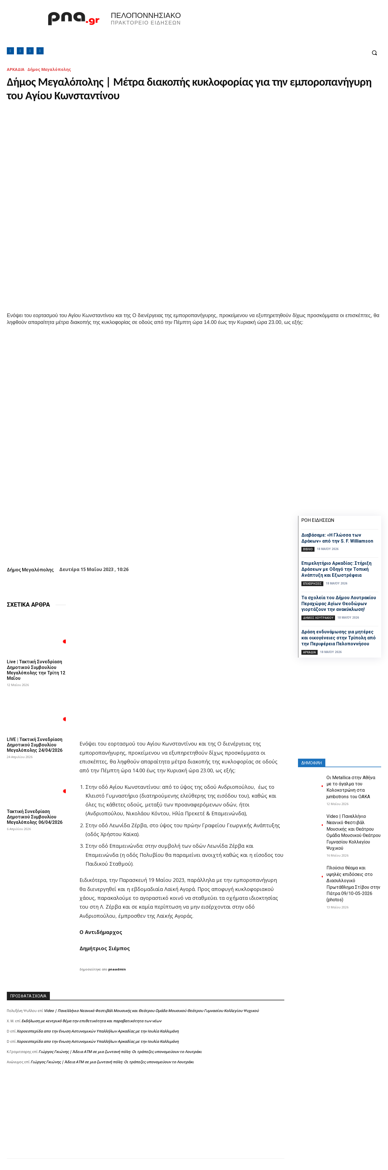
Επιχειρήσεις (312, 584)
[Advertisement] (145, 1118)
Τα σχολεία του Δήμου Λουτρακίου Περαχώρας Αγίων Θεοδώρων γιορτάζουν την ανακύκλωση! (338, 603)
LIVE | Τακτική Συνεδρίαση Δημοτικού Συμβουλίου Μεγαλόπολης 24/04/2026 (34, 744)
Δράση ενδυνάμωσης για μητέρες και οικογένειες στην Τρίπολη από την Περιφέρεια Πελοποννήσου (338, 637)
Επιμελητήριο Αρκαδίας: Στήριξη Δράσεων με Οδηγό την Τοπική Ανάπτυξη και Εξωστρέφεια (336, 569)
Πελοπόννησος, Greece (273, 27)
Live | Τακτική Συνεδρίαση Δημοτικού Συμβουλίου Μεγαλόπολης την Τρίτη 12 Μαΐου (36, 670)
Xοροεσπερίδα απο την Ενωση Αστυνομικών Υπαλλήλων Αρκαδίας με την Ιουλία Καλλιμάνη (98, 1031)
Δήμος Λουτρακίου (318, 618)
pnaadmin (117, 969)
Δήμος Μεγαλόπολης (49, 69)
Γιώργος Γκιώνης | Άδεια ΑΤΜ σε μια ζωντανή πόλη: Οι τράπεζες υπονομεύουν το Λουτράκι (120, 1051)
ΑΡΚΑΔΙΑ (15, 69)
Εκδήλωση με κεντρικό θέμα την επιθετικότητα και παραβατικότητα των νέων (91, 1020)
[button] (374, 52)
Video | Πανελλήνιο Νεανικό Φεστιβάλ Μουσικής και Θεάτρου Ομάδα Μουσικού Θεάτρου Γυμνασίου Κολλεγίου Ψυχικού (151, 1010)
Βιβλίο (308, 549)
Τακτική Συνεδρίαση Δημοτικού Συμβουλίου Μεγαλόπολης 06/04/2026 (34, 816)
